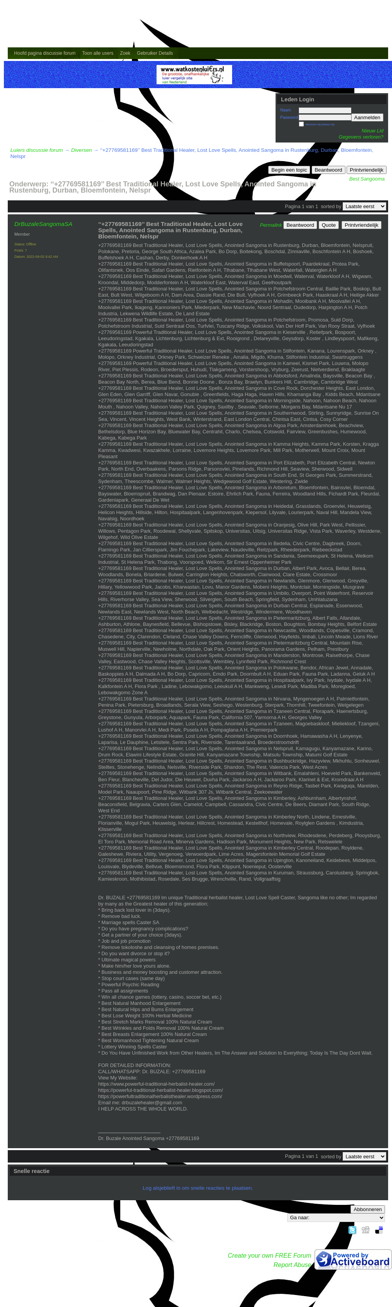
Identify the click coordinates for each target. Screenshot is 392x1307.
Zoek (125, 53)
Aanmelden (367, 117)
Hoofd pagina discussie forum (44, 53)
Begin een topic (289, 170)
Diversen (81, 150)
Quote (329, 225)
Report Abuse (292, 1265)
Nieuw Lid (372, 131)
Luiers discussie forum (36, 150)
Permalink (271, 225)
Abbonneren (368, 1209)
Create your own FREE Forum (269, 1255)
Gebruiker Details (155, 53)
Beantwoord (328, 170)
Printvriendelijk (366, 170)
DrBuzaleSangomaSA (43, 224)
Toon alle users (97, 53)
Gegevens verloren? (361, 137)
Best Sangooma (367, 179)
